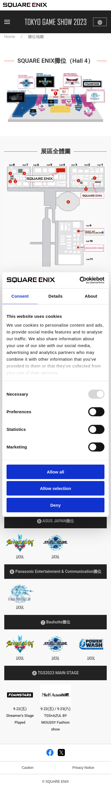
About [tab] (91, 295)
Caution (27, 768)
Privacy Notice (83, 768)
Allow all (55, 471)
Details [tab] (55, 295)
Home (9, 36)
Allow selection (55, 488)
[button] (7, 22)
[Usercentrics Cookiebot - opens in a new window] (79, 280)
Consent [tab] (20, 295)
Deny (55, 504)
